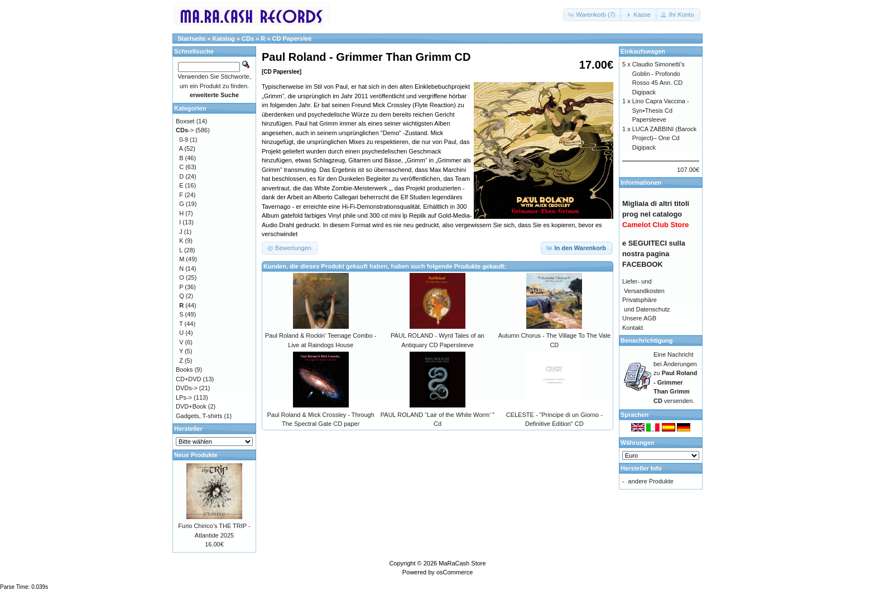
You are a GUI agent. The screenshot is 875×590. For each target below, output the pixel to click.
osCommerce (454, 572)
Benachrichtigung (647, 340)
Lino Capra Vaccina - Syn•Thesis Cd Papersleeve (660, 110)
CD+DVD (188, 379)
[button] (592, 14)
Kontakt (632, 327)
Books (184, 369)
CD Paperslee (292, 38)
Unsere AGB (639, 318)
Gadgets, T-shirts (199, 415)
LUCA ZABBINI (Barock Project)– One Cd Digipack (664, 138)
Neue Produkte (196, 455)
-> (185, 130)
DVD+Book (191, 406)
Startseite (191, 38)
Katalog (224, 38)
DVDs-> (187, 388)
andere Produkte (651, 481)
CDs (248, 38)
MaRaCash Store (462, 563)
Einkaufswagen (643, 51)
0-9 (183, 139)
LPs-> (184, 397)
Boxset (185, 121)
